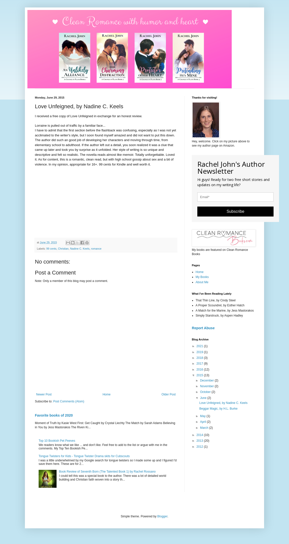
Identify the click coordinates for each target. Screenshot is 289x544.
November (207, 386)
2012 (200, 446)
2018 (200, 358)
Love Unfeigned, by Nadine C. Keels (223, 403)
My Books (202, 277)
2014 (200, 435)
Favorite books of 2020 (54, 415)
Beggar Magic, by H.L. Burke (218, 408)
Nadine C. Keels (79, 248)
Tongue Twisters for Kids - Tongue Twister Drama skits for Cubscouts (84, 456)
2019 (200, 352)
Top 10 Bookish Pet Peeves (57, 440)
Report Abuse (203, 328)
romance (96, 248)
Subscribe (235, 211)
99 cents (51, 248)
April (203, 422)
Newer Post (44, 394)
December (207, 380)
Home (107, 394)
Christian (63, 248)
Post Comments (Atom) (68, 401)
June (203, 398)
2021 (200, 346)
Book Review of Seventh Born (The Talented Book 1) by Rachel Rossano (107, 471)
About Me (202, 282)
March (204, 428)
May (203, 416)
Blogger (162, 516)
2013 (200, 440)
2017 (200, 363)
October (206, 392)
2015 (200, 375)
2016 (200, 369)
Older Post (168, 394)
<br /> (50, 201)
